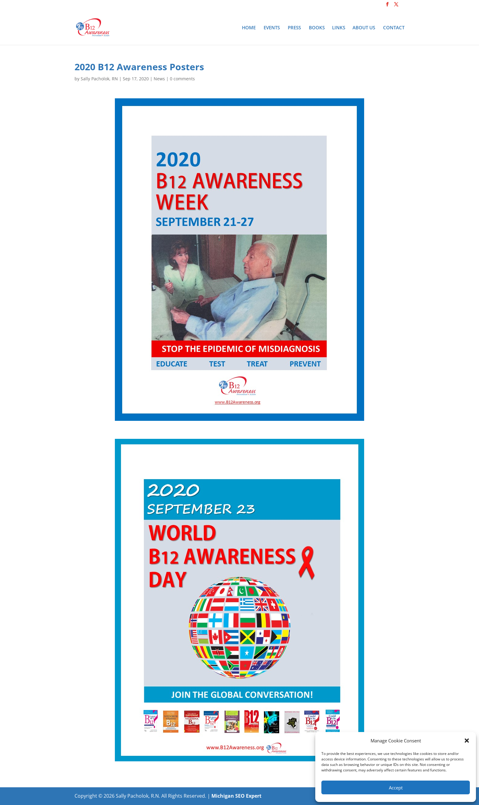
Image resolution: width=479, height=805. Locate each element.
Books (317, 28)
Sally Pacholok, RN (99, 79)
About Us (364, 28)
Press (294, 28)
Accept (396, 788)
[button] (467, 741)
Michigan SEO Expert (236, 795)
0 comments (182, 79)
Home (249, 28)
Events (272, 28)
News (159, 79)
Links (338, 28)
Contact (393, 28)
